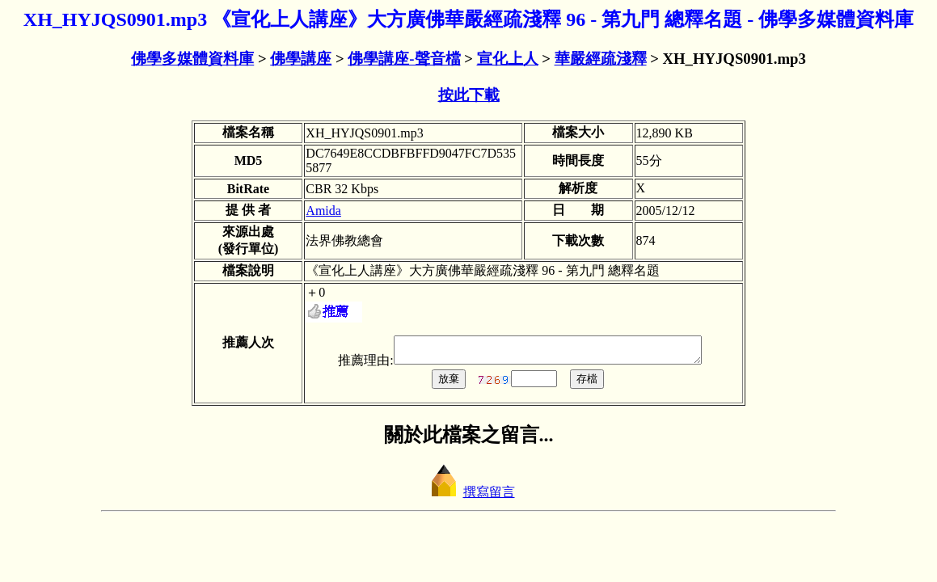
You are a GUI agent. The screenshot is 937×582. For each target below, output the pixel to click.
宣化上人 (507, 58)
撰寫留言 (469, 497)
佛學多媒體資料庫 (192, 58)
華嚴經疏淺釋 (601, 58)
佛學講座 (300, 58)
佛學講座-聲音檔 (404, 58)
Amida (323, 210)
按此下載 (469, 94)
